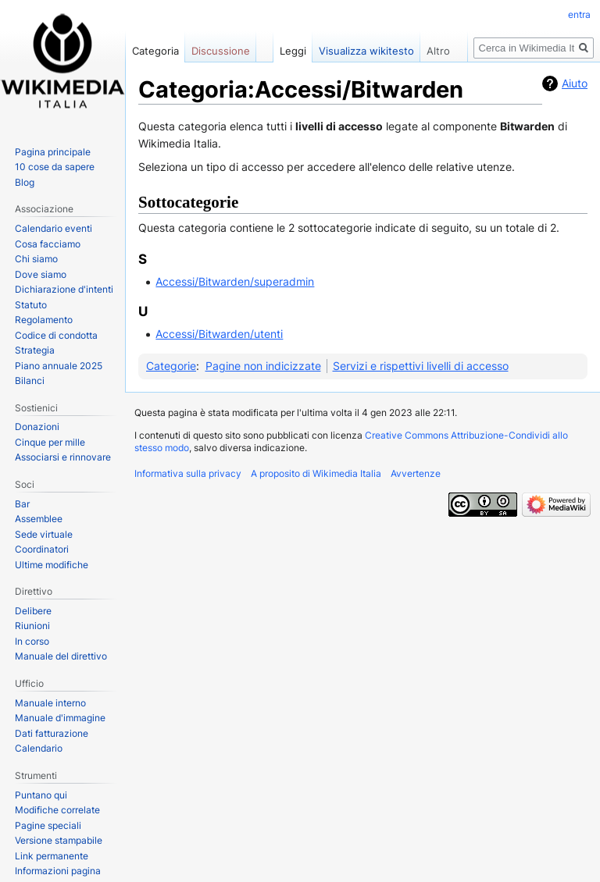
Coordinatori (42, 549)
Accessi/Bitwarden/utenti (219, 333)
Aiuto (575, 83)
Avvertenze (416, 473)
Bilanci (30, 380)
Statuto (31, 305)
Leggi (293, 50)
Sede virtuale (44, 534)
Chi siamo (36, 259)
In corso (32, 641)
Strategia (35, 350)
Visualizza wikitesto (366, 50)
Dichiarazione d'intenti (64, 289)
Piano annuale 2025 (58, 366)
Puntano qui (41, 795)
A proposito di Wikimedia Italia (316, 473)
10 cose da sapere (55, 166)
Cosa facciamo (47, 244)
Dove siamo (40, 274)
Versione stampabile (58, 840)
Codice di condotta (56, 335)
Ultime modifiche (51, 565)
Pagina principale (53, 152)
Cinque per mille (50, 442)
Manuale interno (50, 703)
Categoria (155, 50)
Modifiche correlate (57, 810)
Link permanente (51, 856)
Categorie (171, 365)
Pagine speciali (48, 825)
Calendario (38, 748)
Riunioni (32, 625)
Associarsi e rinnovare (63, 457)
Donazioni (37, 426)
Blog (24, 182)
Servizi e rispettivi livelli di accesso (421, 365)
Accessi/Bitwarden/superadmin (234, 281)
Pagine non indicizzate (263, 365)
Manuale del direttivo (61, 656)
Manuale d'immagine (60, 718)
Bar (22, 504)
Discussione (220, 50)
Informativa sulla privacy (187, 473)
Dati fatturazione (51, 733)
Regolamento (44, 319)
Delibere (33, 611)
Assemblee (38, 519)
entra (579, 14)
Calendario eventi (53, 228)
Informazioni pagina (58, 871)
